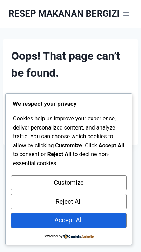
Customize (68, 182)
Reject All (69, 201)
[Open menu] (126, 13)
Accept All (68, 220)
